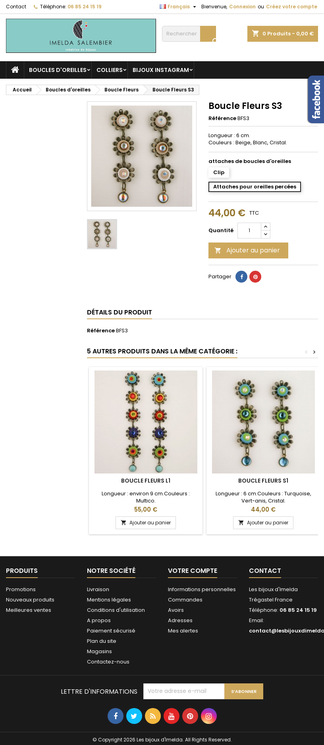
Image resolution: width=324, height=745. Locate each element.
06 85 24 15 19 (85, 6)
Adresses (180, 620)
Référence (222, 118)
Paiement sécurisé (111, 630)
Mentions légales (109, 599)
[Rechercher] (189, 34)
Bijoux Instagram (161, 70)
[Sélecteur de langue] (179, 7)
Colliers (109, 70)
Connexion (242, 6)
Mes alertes (183, 630)
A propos (99, 620)
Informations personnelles (202, 589)
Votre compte (192, 570)
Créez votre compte (291, 6)
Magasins (99, 651)
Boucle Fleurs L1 (145, 481)
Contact (16, 6)
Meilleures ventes (28, 610)
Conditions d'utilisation (116, 610)
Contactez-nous (108, 661)
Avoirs (176, 610)
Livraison (98, 589)
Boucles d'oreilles (58, 70)
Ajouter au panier (247, 250)
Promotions (21, 589)
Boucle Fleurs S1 (263, 481)
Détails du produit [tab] (119, 312)
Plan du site (101, 641)
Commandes (185, 599)
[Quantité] (249, 231)
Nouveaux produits (30, 599)
